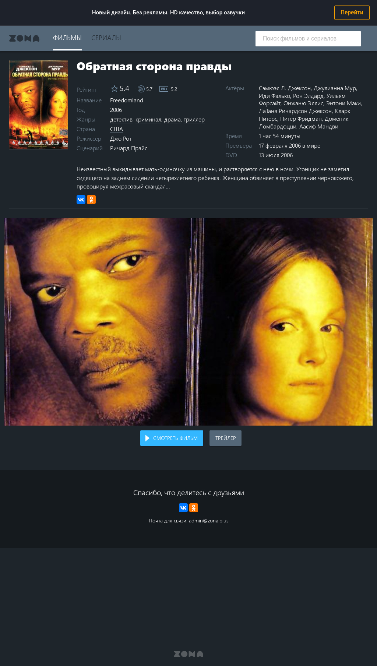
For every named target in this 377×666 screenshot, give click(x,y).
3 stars (25, 142)
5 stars (36, 142)
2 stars (19, 142)
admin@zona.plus (209, 520)
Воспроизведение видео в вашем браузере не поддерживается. (188, 322)
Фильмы (67, 37)
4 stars (30, 142)
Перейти (352, 12)
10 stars (63, 142)
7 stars (47, 142)
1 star (14, 142)
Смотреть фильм (175, 437)
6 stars (41, 142)
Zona (24, 38)
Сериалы (106, 37)
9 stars (58, 142)
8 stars (52, 142)
